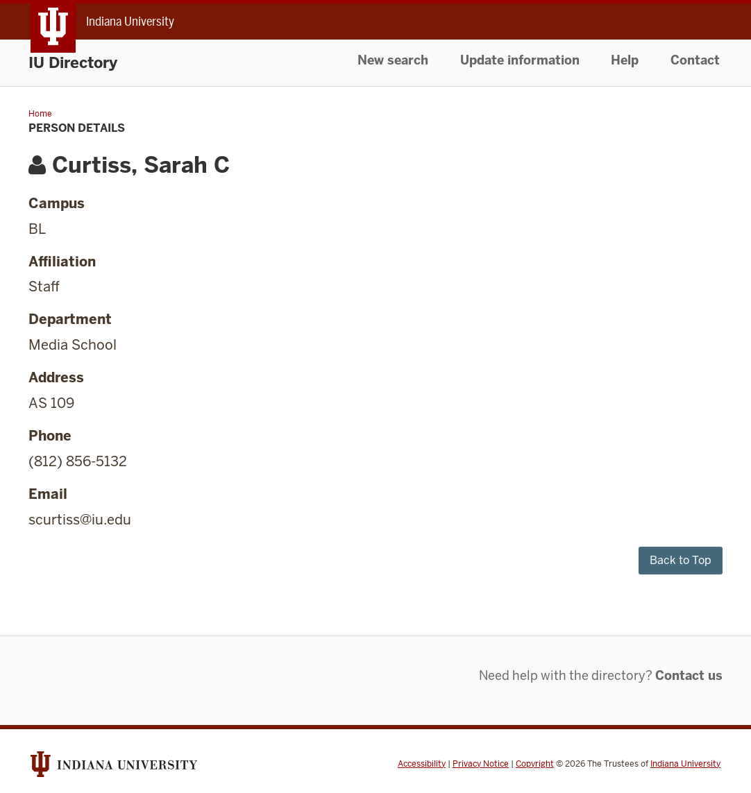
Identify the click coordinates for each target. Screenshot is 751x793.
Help (625, 60)
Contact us (689, 675)
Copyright (535, 763)
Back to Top (680, 560)
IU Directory (72, 62)
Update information (520, 60)
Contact (695, 60)
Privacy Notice (481, 763)
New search (392, 60)
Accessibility (422, 763)
